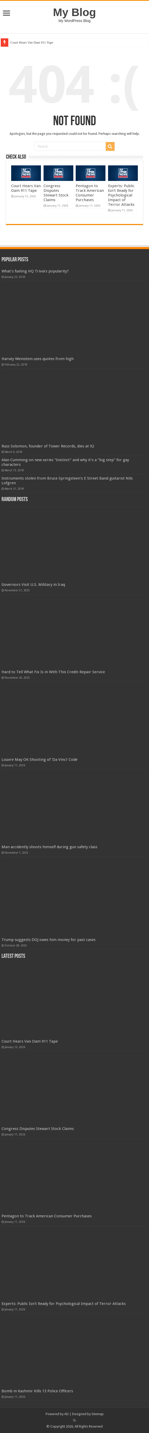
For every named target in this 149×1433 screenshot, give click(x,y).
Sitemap (97, 1414)
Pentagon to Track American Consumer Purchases (90, 193)
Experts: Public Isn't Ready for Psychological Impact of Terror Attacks (121, 195)
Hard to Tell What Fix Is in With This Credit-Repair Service (53, 672)
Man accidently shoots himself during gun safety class (49, 847)
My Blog (74, 12)
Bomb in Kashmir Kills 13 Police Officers (37, 1391)
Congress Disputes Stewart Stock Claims (56, 193)
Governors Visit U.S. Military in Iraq (33, 584)
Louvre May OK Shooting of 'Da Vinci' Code (39, 759)
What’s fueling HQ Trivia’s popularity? (35, 271)
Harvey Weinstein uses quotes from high (38, 358)
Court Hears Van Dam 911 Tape (31, 42)
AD (66, 1414)
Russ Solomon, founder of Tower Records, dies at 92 (48, 446)
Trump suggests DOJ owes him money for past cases (49, 939)
